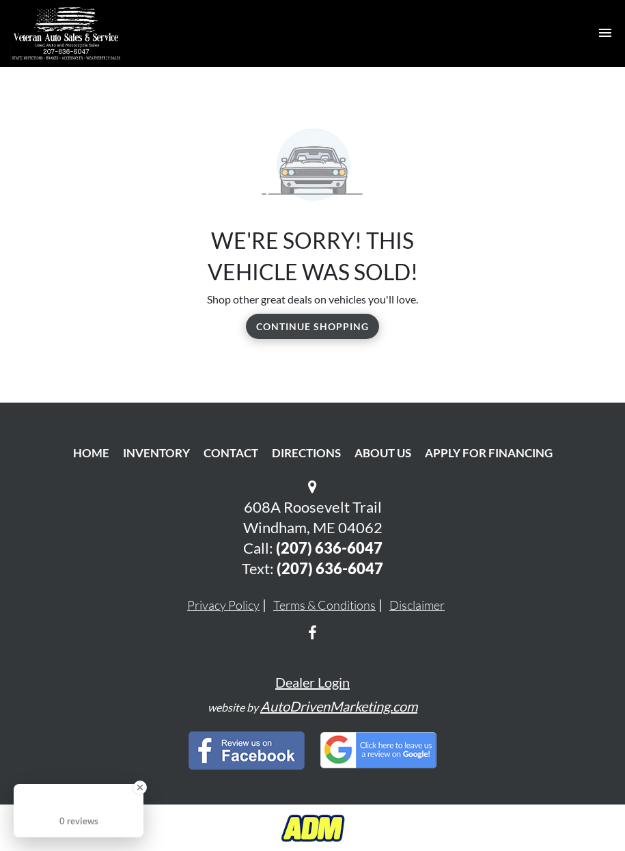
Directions (306, 453)
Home (91, 453)
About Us (383, 453)
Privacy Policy (223, 604)
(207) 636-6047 (329, 548)
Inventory (156, 453)
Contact (231, 453)
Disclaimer (417, 604)
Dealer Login (312, 682)
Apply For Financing (489, 453)
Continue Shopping (312, 326)
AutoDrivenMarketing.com (338, 706)
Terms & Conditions (324, 604)
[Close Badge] (140, 787)
